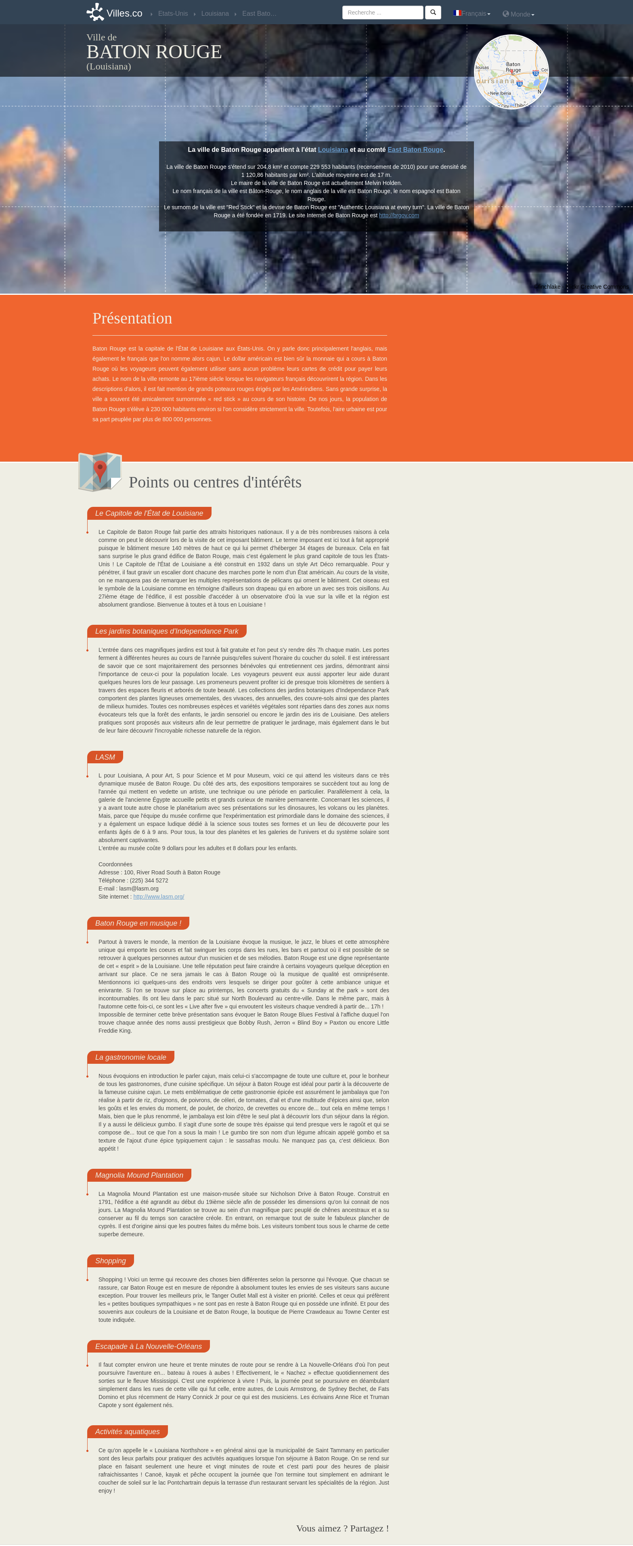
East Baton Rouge (415, 149)
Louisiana (333, 149)
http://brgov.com (399, 215)
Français (471, 13)
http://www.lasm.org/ (158, 896)
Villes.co (125, 13)
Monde (518, 14)
